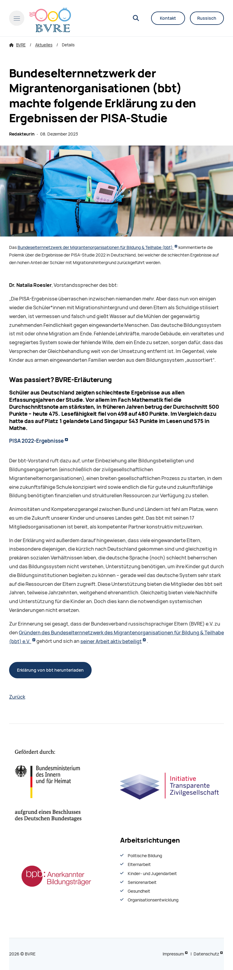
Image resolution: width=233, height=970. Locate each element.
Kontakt (168, 18)
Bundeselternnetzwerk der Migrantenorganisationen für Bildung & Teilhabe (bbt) (96, 247)
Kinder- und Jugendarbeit (152, 873)
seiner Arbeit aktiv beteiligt (111, 641)
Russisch (206, 18)
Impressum (173, 954)
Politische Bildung (145, 855)
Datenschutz (206, 954)
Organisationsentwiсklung (153, 900)
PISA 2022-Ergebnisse (36, 441)
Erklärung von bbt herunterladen (50, 670)
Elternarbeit (139, 864)
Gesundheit (139, 891)
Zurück (17, 697)
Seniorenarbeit (142, 882)
